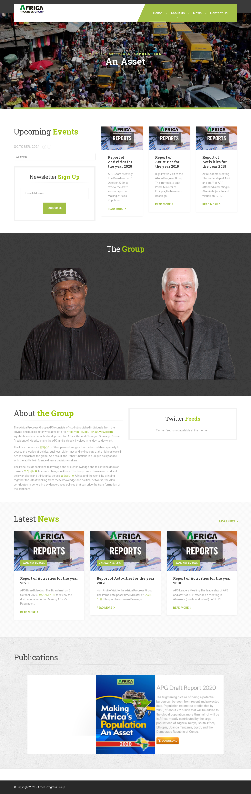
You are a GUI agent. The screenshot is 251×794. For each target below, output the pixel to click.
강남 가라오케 (46, 595)
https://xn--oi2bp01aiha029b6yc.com (90, 431)
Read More (28, 612)
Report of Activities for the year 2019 (167, 162)
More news (227, 521)
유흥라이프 (67, 475)
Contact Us (218, 13)
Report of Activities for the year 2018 (214, 162)
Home (157, 13)
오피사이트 (30, 471)
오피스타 (44, 447)
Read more (115, 208)
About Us (178, 13)
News (197, 13)
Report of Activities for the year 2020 (120, 162)
